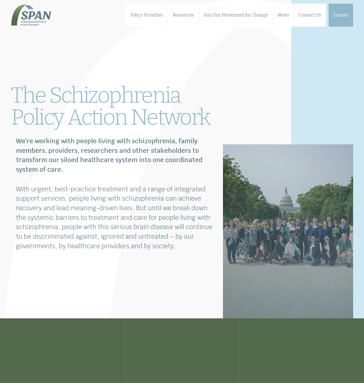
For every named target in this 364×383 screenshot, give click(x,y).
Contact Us (310, 15)
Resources (183, 15)
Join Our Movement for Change (236, 15)
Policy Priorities (146, 15)
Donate (340, 15)
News (283, 15)
